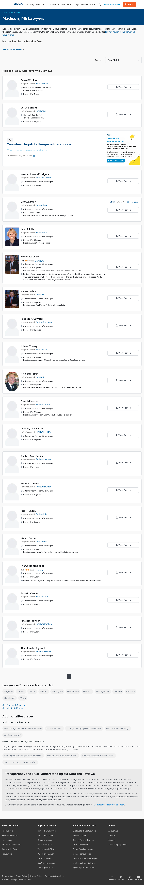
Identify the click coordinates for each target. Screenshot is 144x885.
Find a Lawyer (7, 830)
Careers (111, 835)
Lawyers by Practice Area (60, 4)
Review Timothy (43, 651)
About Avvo (113, 830)
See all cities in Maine (12, 708)
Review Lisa (41, 205)
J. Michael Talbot (30, 373)
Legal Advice (7, 840)
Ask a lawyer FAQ (55, 728)
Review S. (40, 294)
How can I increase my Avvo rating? (99, 755)
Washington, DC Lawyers (48, 849)
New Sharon (73, 691)
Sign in (130, 4)
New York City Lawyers (47, 830)
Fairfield (44, 691)
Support (111, 840)
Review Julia (41, 514)
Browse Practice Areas (11, 844)
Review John (41, 349)
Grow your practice (113, 4)
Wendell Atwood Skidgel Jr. (35, 174)
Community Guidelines (53, 876)
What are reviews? (12, 735)
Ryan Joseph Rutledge (33, 565)
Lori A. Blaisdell (29, 107)
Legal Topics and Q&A (85, 4)
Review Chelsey (43, 459)
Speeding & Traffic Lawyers (84, 867)
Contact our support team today (109, 804)
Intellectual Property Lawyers (85, 863)
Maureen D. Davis (30, 483)
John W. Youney (29, 346)
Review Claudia (43, 404)
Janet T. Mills (27, 229)
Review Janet (42, 232)
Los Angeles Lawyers (46, 835)
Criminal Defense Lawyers (83, 840)
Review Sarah (42, 596)
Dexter (32, 691)
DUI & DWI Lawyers (81, 844)
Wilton (23, 697)
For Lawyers (7, 854)
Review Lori (41, 111)
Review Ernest (42, 83)
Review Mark (42, 541)
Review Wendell (43, 177)
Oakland (119, 691)
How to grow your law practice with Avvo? (23, 755)
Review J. (40, 376)
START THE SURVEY (115, 161)
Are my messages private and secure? (85, 728)
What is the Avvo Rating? (119, 728)
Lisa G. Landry (28, 201)
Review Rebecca (44, 322)
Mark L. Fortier (28, 538)
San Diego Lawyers (45, 867)
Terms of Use (7, 876)
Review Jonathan (44, 623)
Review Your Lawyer (10, 835)
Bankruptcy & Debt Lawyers (84, 830)
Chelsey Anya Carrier (32, 455)
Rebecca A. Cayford (32, 318)
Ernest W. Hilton (29, 80)
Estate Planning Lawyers (83, 849)
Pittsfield (132, 691)
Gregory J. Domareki (32, 428)
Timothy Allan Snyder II (33, 648)
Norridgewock (103, 691)
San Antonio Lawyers (46, 863)
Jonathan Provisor (30, 620)
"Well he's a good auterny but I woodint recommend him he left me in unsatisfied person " (66, 580)
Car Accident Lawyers (82, 854)
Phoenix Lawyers (44, 858)
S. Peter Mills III (29, 291)
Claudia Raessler (30, 401)
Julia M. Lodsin (28, 510)
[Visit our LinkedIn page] (131, 877)
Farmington (57, 691)
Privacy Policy (21, 876)
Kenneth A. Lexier (30, 256)
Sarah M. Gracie (29, 593)
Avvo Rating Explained (117, 844)
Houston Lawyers (45, 844)
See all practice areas (12, 49)
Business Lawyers (80, 835)
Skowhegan (9, 697)
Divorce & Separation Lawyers (85, 858)
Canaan (21, 691)
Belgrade (8, 691)
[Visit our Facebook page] (113, 877)
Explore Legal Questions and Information (23, 728)
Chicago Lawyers (45, 840)
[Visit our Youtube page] (138, 877)
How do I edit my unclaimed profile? (20, 762)
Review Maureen (43, 486)
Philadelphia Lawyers (46, 854)
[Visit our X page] (122, 877)
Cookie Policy (35, 876)
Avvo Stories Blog (9, 849)
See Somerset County (12, 705)
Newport (88, 691)
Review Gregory (43, 431)
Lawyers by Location (35, 4)
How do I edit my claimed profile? (63, 755)
